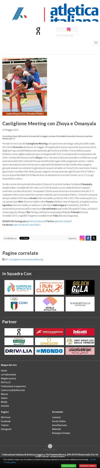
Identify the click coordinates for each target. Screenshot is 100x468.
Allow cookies (68, 466)
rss (74, 29)
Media (4, 402)
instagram (68, 29)
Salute (4, 398)
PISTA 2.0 (5, 382)
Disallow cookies (87, 466)
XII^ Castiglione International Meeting (24, 259)
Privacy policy (10, 462)
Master (4, 394)
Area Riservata (59, 425)
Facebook (5, 421)
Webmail (56, 429)
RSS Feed (5, 417)
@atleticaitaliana (35, 221)
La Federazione (8, 374)
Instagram (6, 429)
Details (93, 459)
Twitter (5, 425)
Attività (5, 406)
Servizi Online (59, 421)
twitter (63, 29)
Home (4, 370)
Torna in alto (50, 449)
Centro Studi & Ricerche (13, 390)
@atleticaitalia (62, 221)
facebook (58, 29)
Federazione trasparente (13, 386)
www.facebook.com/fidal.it (27, 225)
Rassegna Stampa (61, 433)
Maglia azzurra (8, 378)
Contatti (56, 417)
